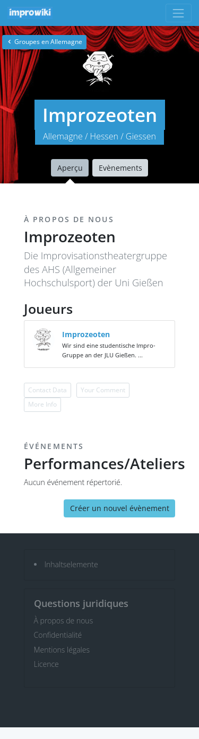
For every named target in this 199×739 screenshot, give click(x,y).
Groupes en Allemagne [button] (44, 41)
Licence (46, 664)
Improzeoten (86, 334)
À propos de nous (63, 620)
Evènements (120, 168)
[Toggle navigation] (179, 13)
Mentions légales (62, 650)
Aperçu (70, 168)
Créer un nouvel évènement (119, 508)
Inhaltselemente (71, 564)
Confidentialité (58, 635)
